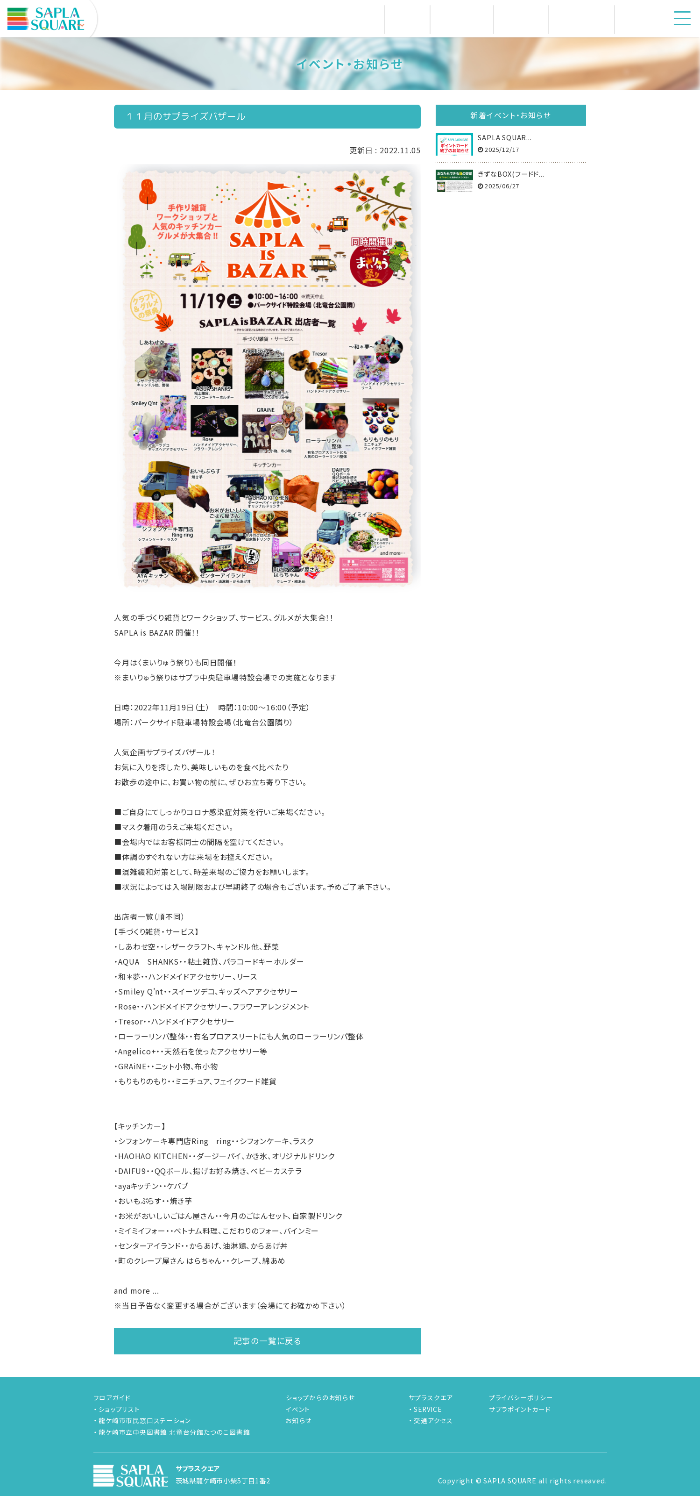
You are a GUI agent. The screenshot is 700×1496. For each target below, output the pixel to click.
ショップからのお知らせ (320, 1397)
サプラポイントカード (520, 1409)
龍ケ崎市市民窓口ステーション (145, 1420)
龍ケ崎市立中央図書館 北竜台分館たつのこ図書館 (174, 1432)
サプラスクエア (431, 1397)
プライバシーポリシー (521, 1397)
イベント (298, 1409)
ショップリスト (119, 1409)
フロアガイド (112, 1397)
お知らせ (298, 1420)
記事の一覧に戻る (267, 1340)
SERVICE (428, 1409)
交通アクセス (433, 1420)
